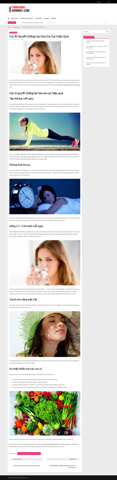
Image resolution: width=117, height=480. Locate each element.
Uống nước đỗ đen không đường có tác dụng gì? (96, 63)
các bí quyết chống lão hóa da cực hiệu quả (67, 85)
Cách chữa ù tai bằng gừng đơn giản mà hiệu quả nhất (96, 58)
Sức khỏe (38, 18)
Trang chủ (14, 18)
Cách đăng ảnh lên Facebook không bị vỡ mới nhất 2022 (96, 52)
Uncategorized (13, 32)
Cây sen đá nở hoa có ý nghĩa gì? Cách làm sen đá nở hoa (96, 47)
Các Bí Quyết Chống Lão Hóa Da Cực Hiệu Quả (29, 453)
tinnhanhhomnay (43, 85)
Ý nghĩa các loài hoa (26, 18)
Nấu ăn (54, 18)
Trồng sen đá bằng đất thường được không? (32, 22)
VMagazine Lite (23, 477)
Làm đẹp (46, 18)
